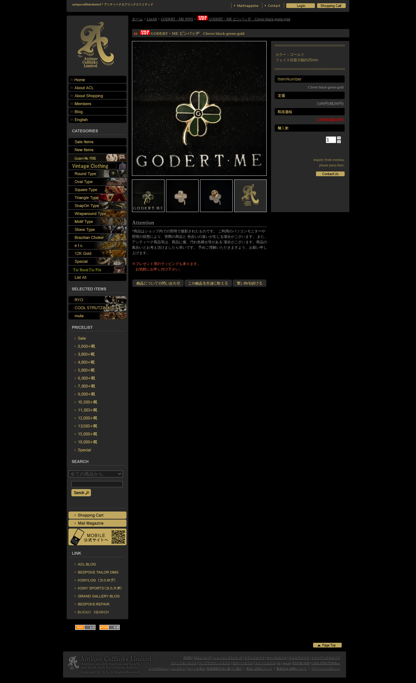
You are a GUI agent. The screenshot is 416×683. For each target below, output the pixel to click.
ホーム (137, 19)
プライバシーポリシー (325, 668)
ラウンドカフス (254, 657)
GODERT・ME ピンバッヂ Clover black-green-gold (243, 19)
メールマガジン (159, 668)
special (287, 663)
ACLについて (202, 657)
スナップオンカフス (184, 663)
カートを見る (196, 668)
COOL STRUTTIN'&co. (326, 663)
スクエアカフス (299, 657)
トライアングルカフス (325, 657)
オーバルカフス (277, 657)
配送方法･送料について (291, 668)
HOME (187, 657)
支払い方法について (259, 668)
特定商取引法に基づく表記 (224, 668)
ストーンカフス (265, 663)
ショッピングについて (227, 657)
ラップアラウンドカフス (214, 663)
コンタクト (178, 668)
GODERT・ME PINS (177, 19)
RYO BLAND (301, 663)
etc (278, 663)
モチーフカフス (243, 663)
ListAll (152, 19)
